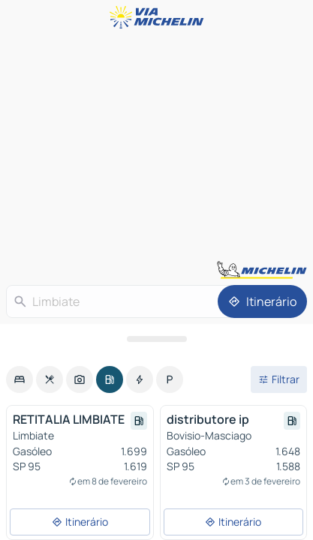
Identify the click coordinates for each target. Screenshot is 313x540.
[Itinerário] (262, 301)
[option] (19, 379)
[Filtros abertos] (279, 379)
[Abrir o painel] (156, 339)
